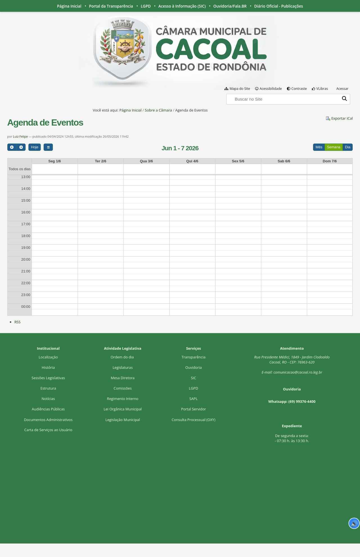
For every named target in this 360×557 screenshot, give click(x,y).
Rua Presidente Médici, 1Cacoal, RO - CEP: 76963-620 (292, 359)
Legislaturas (122, 367)
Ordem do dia (123, 357)
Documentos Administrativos (48, 419)
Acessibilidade (271, 88)
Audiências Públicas (48, 409)
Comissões (123, 388)
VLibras (322, 88)
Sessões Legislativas (48, 377)
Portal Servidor (193, 409)
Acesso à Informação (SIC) (182, 6)
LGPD (146, 6)
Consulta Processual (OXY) (193, 419)
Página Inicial (69, 6)
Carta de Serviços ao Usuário (48, 429)
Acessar (342, 88)
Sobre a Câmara (158, 110)
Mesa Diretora (123, 377)
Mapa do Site (240, 88)
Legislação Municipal (122, 419)
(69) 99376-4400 (302, 401)
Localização (48, 357)
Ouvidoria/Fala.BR (229, 6)
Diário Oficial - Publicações (278, 6)
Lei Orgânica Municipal (122, 409)
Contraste (299, 88)
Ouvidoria (193, 367)
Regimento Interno (122, 398)
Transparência (194, 357)
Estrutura (48, 388)
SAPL (193, 398)
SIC (193, 377)
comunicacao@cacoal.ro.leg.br (297, 372)
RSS (17, 321)
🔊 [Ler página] (354, 523)
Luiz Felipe (21, 136)
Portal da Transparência (111, 6)
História (48, 367)
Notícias (48, 398)
